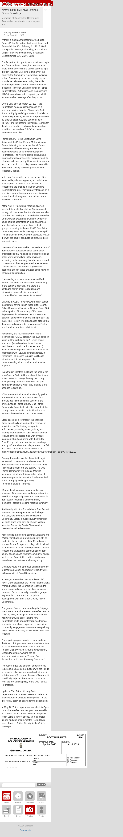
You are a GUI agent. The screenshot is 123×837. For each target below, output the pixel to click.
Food (6, 816)
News (6, 802)
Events (18, 802)
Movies (41, 802)
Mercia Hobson (19, 32)
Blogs (18, 816)
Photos (30, 816)
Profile (41, 816)
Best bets (30, 802)
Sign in (46, 9)
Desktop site (25, 830)
